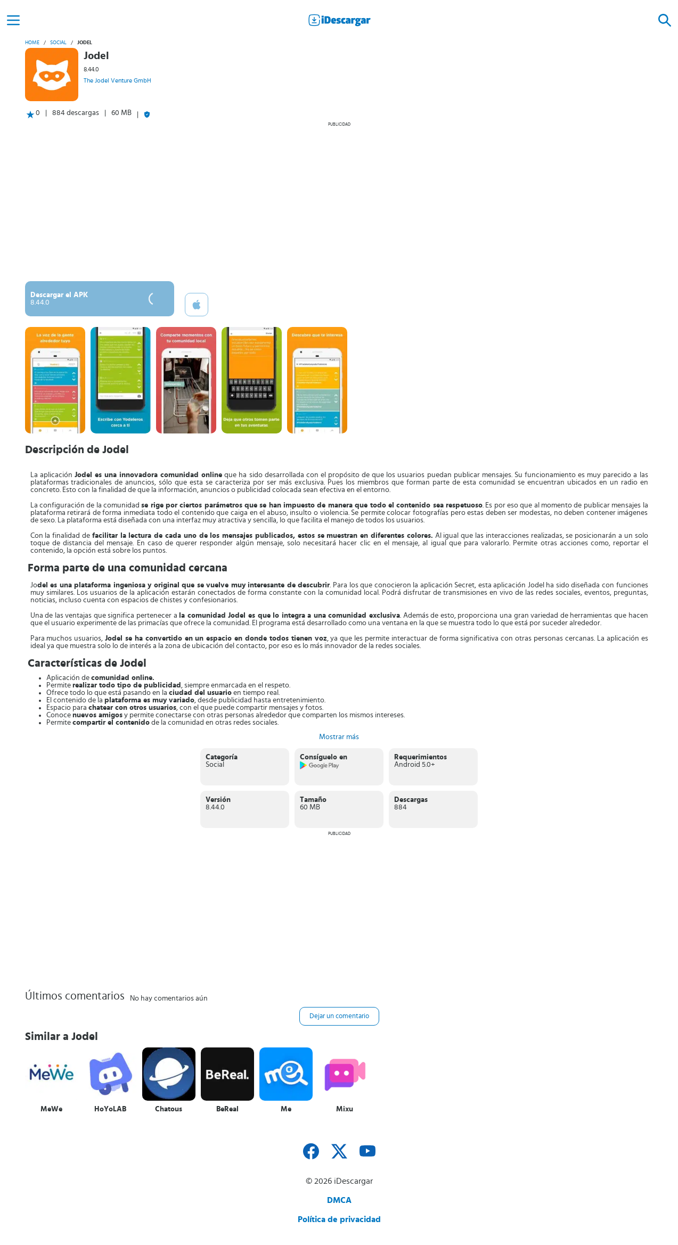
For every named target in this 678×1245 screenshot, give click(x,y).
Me (286, 1109)
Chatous (168, 1109)
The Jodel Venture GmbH (117, 80)
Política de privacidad (339, 1219)
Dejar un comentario (339, 1016)
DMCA (339, 1200)
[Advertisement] (339, 201)
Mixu (344, 1109)
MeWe (51, 1109)
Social (58, 42)
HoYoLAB (110, 1109)
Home (32, 42)
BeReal (227, 1109)
